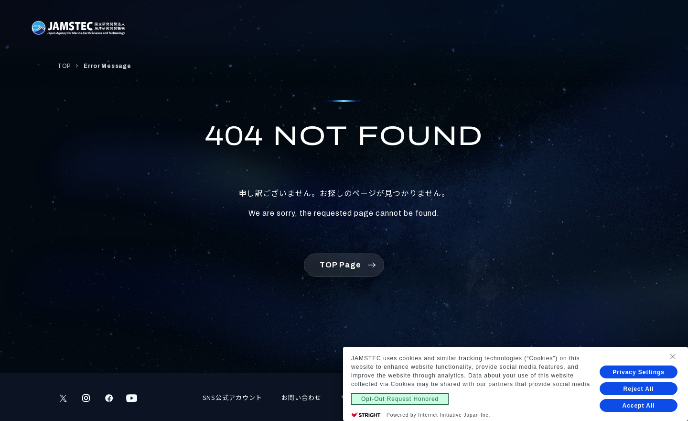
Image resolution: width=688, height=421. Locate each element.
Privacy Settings (639, 372)
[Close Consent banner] (673, 356)
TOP (64, 66)
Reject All (639, 389)
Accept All (639, 405)
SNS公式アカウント (233, 397)
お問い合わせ (301, 397)
